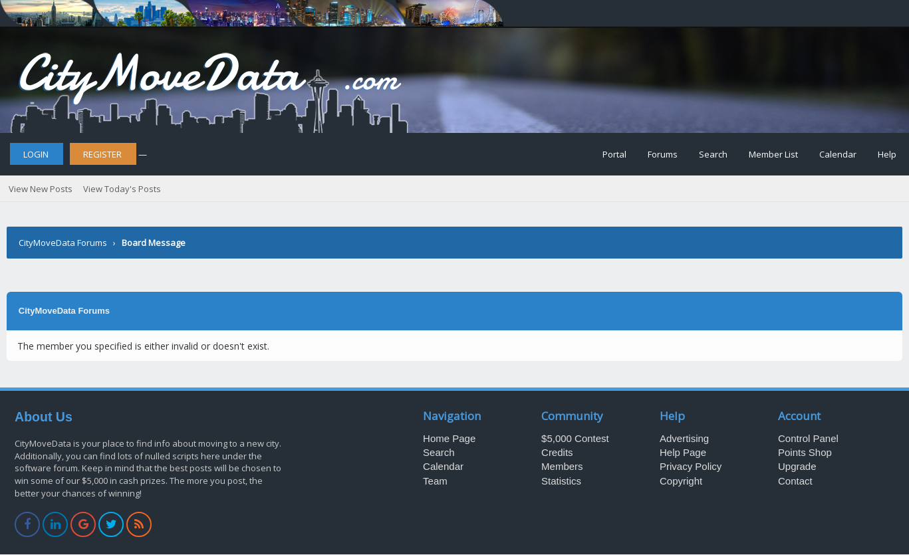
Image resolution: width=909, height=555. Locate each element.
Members (562, 466)
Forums (663, 154)
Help (887, 154)
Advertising (684, 438)
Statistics (561, 481)
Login (36, 154)
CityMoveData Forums (63, 243)
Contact (795, 481)
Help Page (683, 452)
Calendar (837, 154)
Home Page (449, 438)
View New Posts (40, 189)
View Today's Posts (122, 189)
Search (713, 154)
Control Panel (808, 438)
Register (102, 154)
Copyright (681, 481)
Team (435, 481)
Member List (773, 154)
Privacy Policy (690, 466)
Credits (557, 452)
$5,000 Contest (575, 438)
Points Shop (805, 452)
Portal (614, 154)
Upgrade (797, 466)
